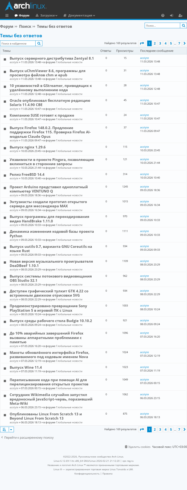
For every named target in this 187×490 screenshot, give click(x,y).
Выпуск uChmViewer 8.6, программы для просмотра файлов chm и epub (47, 72)
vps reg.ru (128, 460)
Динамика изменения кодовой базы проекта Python (52, 233)
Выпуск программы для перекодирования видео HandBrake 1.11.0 (49, 218)
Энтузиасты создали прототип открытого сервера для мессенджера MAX (48, 203)
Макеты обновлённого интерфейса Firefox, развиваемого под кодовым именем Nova (49, 354)
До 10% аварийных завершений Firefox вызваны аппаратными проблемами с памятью (46, 337)
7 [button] (179, 43)
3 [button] (160, 43)
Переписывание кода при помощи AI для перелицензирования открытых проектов (49, 381)
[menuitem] (163, 15)
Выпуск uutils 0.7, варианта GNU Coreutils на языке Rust (51, 248)
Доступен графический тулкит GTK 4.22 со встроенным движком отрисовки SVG (49, 293)
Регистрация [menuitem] (181, 16)
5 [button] (171, 43)
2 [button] (155, 43)
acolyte (14, 62)
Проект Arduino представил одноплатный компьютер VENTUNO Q (49, 188)
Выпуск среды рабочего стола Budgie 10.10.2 (51, 320)
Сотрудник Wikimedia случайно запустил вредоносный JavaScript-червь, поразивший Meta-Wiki (51, 399)
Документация (100, 15)
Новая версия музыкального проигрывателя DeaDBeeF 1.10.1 (51, 263)
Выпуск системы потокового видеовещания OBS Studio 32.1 (51, 278)
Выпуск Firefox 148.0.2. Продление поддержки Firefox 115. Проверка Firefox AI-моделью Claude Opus (50, 132)
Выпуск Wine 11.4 (26, 367)
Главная (21, 15)
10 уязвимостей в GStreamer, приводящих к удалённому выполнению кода (51, 87)
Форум (43, 15)
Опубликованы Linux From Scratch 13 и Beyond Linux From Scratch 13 (46, 416)
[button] (141, 43)
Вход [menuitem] (173, 16)
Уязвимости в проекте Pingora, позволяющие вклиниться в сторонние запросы (52, 161)
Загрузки (67, 15)
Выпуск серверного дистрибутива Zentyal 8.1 (52, 58)
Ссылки (8, 16)
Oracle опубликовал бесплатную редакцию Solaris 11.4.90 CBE (50, 102)
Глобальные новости (69, 62)
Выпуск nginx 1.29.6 (28, 147)
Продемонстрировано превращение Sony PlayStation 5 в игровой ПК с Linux (48, 307)
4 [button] (166, 43)
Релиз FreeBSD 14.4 (27, 174)
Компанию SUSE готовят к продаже (42, 115)
